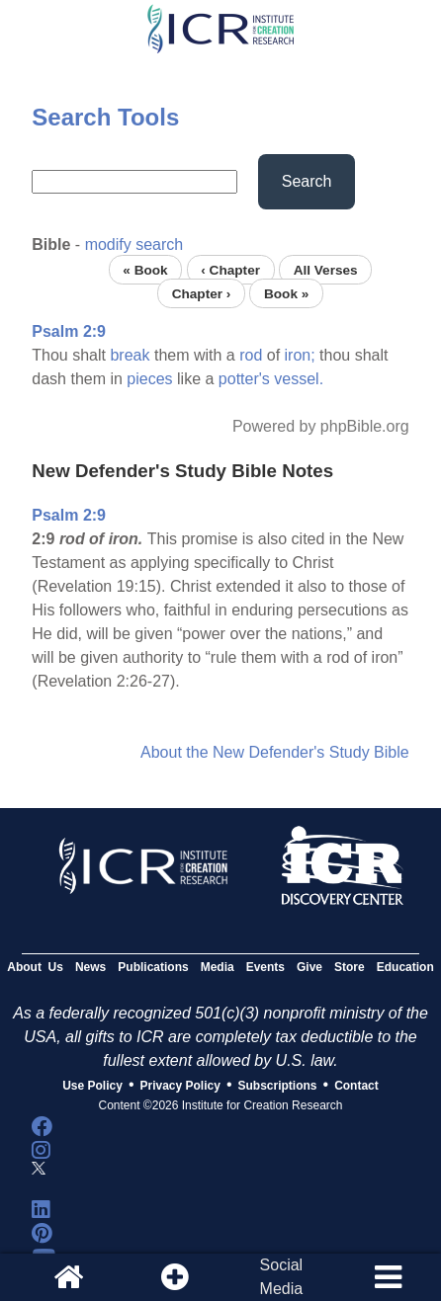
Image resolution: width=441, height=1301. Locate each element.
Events (265, 967)
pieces (149, 378)
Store (349, 967)
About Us (35, 967)
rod (250, 355)
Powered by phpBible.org (320, 426)
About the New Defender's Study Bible (274, 752)
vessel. (298, 378)
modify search (134, 244)
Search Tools (105, 117)
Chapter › (201, 292)
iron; (300, 355)
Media (217, 967)
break (129, 355)
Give (309, 967)
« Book (145, 269)
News (90, 967)
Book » (286, 292)
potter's (244, 378)
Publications (153, 967)
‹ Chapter (230, 269)
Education (405, 967)
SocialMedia (282, 1277)
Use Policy (92, 1086)
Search (307, 181)
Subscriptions (277, 1086)
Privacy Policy (180, 1086)
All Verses (326, 269)
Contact (356, 1086)
